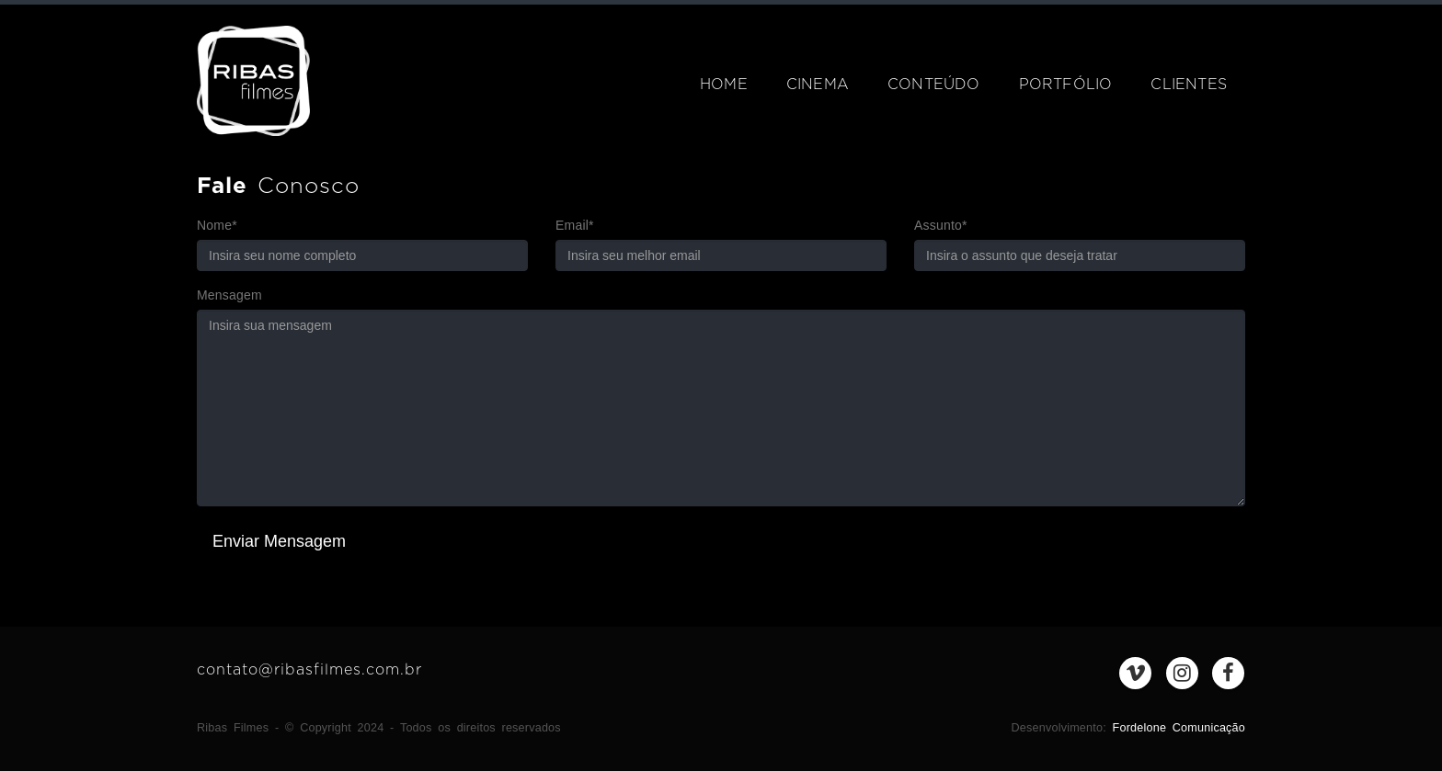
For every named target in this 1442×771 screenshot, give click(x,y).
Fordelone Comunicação (1179, 727)
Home (724, 84)
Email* (574, 225)
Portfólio (1066, 84)
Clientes (1188, 84)
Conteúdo (933, 84)
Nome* (217, 225)
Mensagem (229, 295)
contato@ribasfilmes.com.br (309, 670)
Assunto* (940, 225)
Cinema (817, 84)
